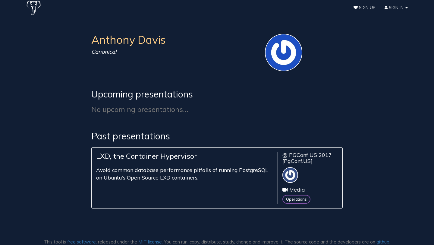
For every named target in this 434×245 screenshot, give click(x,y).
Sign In (396, 7)
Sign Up (365, 7)
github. (383, 242)
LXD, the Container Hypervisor (146, 156)
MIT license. (150, 242)
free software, (82, 242)
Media (297, 189)
